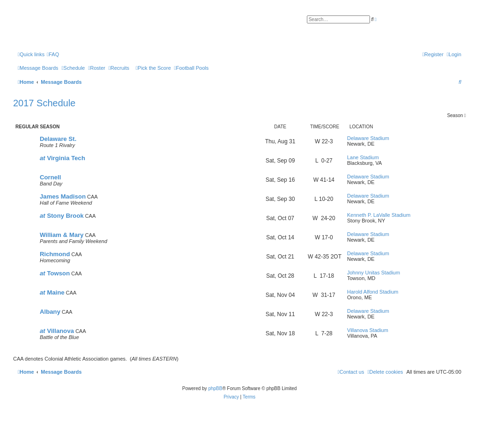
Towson (55, 273)
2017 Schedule (44, 103)
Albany (50, 311)
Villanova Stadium (367, 330)
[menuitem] (53, 54)
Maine (52, 292)
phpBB (215, 388)
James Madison (63, 196)
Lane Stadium (363, 157)
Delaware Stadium (368, 138)
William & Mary (62, 234)
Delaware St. (58, 138)
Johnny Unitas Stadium (373, 272)
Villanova (57, 330)
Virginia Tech (62, 158)
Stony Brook (62, 215)
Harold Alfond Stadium (372, 292)
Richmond (55, 254)
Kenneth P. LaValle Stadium (378, 215)
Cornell (50, 177)
